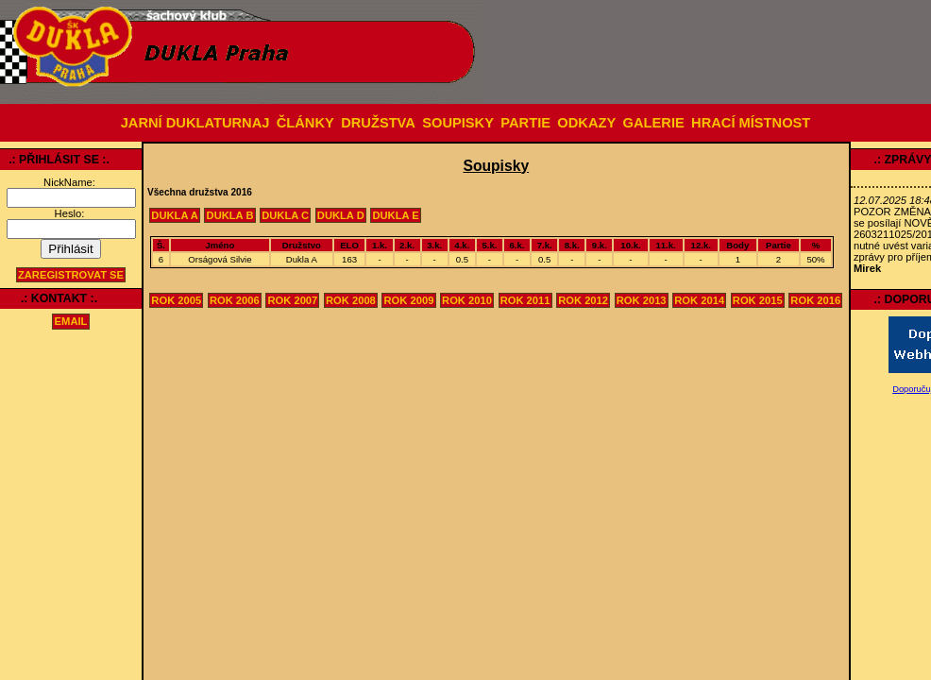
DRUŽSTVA (378, 122)
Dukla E (395, 215)
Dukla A (174, 215)
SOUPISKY (458, 122)
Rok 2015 (758, 300)
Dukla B (230, 215)
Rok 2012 (583, 300)
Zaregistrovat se (71, 274)
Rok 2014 (699, 300)
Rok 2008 (351, 300)
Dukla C (285, 215)
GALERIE (654, 122)
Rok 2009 (409, 300)
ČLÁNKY (305, 122)
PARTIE (525, 122)
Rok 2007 (292, 300)
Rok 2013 (642, 300)
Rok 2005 (176, 300)
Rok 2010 (467, 300)
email (71, 322)
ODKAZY (586, 122)
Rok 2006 (235, 300)
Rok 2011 (525, 300)
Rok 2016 (815, 300)
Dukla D (340, 215)
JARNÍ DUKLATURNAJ (195, 122)
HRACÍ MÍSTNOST (750, 122)
